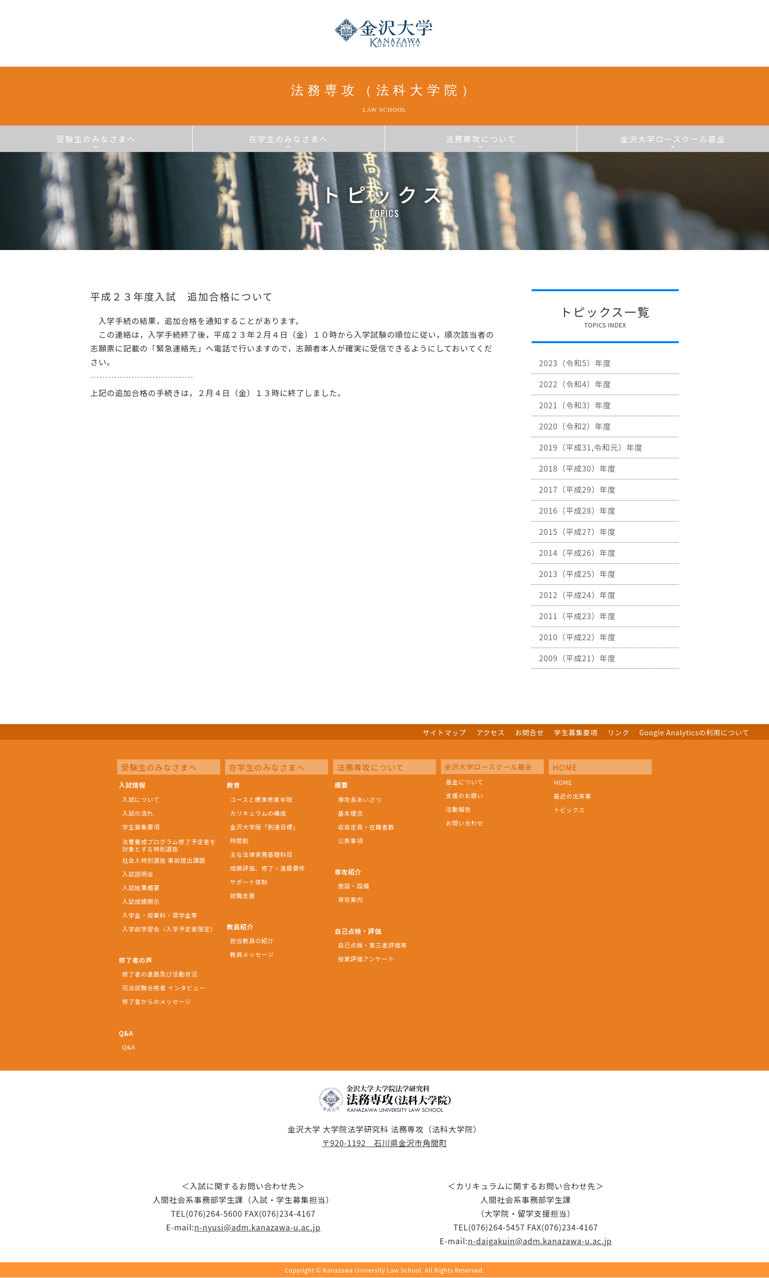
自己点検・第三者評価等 (372, 945)
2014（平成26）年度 (578, 564)
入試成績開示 (141, 902)
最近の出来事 (572, 796)
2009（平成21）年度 (578, 674)
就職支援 (242, 896)
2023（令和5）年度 (576, 366)
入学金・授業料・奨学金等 (160, 915)
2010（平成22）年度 (578, 652)
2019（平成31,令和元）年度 (592, 454)
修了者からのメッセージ (156, 1002)
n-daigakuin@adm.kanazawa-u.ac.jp (540, 1241)
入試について (140, 800)
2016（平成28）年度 (578, 520)
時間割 (239, 841)
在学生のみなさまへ (288, 141)
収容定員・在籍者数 (366, 827)
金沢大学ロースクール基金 (673, 141)
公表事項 (350, 841)
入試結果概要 (141, 888)
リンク (618, 733)
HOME (563, 782)
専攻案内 (350, 900)
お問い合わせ (465, 823)
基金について (464, 782)
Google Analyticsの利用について (694, 733)
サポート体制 (249, 882)
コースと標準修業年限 (261, 800)
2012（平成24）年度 (578, 608)
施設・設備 (353, 886)
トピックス (569, 810)
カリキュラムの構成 (258, 813)
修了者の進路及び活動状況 (160, 975)
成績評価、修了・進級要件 (268, 868)
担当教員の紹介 (252, 941)
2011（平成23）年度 (578, 630)
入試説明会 (138, 874)
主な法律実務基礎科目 (261, 855)
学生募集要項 (576, 733)
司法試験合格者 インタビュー (163, 988)
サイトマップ (444, 733)
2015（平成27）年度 (578, 542)
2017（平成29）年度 (578, 498)
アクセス (490, 733)
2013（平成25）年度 (578, 586)
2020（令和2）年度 (576, 432)
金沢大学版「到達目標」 (264, 827)
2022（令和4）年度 (576, 388)
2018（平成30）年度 (578, 476)
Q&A (128, 1047)
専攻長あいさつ (360, 800)
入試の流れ (138, 813)
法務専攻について (481, 141)
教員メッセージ (252, 955)
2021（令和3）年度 (576, 410)
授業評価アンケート (366, 959)
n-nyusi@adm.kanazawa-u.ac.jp (257, 1227)
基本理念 (350, 813)
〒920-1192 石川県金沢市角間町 (384, 1143)
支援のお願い (465, 796)
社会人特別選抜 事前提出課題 (163, 860)
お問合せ (529, 733)
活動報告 (458, 809)
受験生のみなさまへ (96, 141)
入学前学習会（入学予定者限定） (169, 929)
